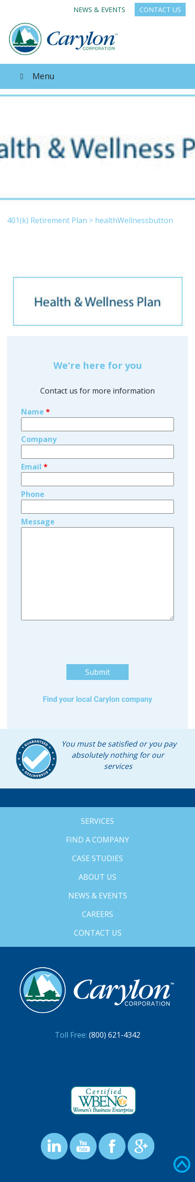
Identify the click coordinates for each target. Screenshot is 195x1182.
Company (39, 439)
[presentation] (92, 660)
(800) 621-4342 (114, 1035)
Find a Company (97, 840)
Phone (32, 494)
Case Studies (97, 858)
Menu (35, 76)
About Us (97, 877)
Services (97, 821)
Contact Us (160, 9)
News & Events (99, 9)
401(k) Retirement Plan (47, 220)
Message (38, 521)
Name (35, 412)
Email (34, 467)
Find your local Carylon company (97, 699)
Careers (97, 914)
